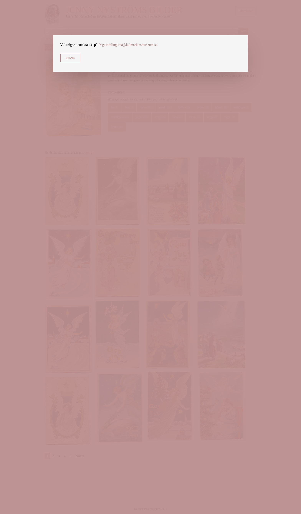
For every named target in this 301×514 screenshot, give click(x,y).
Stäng (70, 58)
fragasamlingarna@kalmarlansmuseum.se (127, 45)
